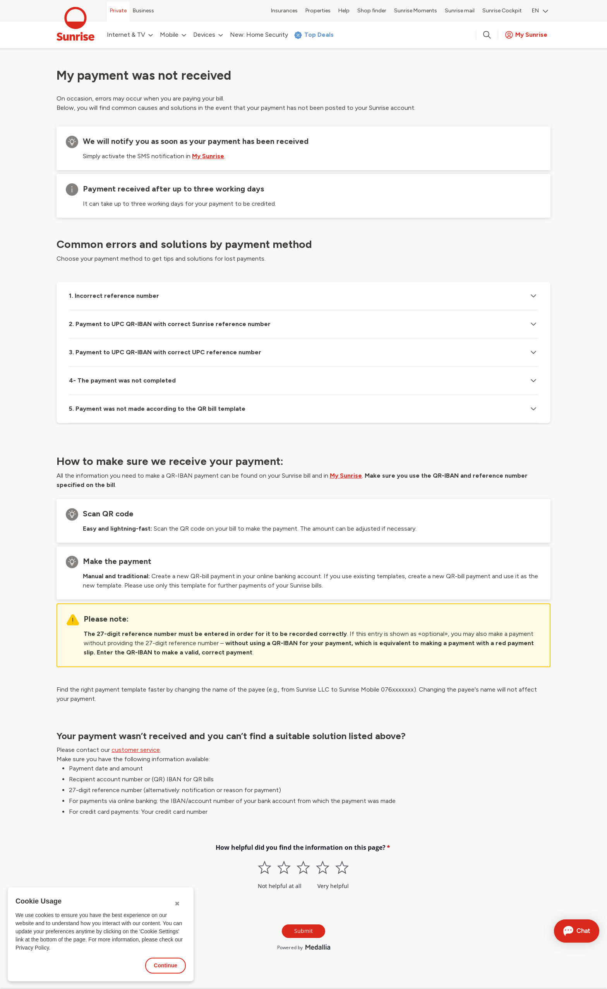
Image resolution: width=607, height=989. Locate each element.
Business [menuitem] (143, 10)
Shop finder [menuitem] (371, 10)
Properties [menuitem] (318, 10)
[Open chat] (576, 931)
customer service (135, 749)
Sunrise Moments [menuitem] (415, 10)
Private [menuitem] (118, 10)
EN (540, 10)
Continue (165, 965)
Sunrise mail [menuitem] (460, 10)
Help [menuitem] (344, 10)
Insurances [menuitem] (284, 10)
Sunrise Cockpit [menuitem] (502, 10)
